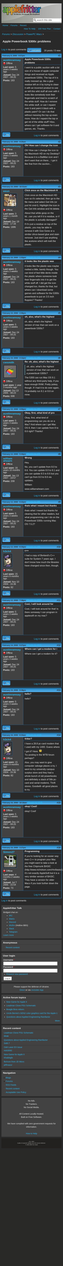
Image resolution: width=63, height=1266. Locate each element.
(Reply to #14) (35, 802)
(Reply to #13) (34, 735)
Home (5, 25)
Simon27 (9, 852)
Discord (12, 922)
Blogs (8, 1078)
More (57, 1021)
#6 (59, 358)
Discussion (17, 34)
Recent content (13, 947)
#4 (59, 257)
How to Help (31, 1133)
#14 (59, 735)
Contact (56, 29)
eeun (6, 191)
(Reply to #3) (33, 257)
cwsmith (8, 362)
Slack (11, 928)
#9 (59, 502)
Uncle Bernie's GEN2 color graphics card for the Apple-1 (32, 1013)
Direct (22, 990)
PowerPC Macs (34, 34)
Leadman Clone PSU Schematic (21, 1005)
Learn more (8, 935)
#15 (59, 802)
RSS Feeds (11, 1085)
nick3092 (8, 1050)
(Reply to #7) (33, 454)
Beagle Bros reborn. (15, 1009)
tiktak (6, 1036)
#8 (59, 454)
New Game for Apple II (16, 1002)
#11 (59, 600)
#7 (59, 409)
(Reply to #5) (33, 358)
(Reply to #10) (34, 600)
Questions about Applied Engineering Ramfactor (28, 1017)
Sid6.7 (7, 1043)
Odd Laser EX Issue (13, 1047)
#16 (59, 847)
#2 (59, 142)
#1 (59, 55)
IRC (11, 915)
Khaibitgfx (8, 1058)
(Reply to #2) (34, 186)
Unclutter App (37, 990)
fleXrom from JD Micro (14, 1062)
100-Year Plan (44, 29)
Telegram (13, 932)
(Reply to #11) (34, 645)
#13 (59, 690)
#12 (59, 645)
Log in (4, 49)
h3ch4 (7, 551)
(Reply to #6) (33, 409)
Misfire (12, 925)
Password (8, 967)
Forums (14, 25)
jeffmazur (8, 1065)
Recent (23, 25)
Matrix (12, 919)
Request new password (17, 974)
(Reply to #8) (33, 502)
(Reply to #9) (33, 547)
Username (9, 960)
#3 (59, 186)
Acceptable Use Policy (16, 1092)
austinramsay (12, 60)
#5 (59, 313)
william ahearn (7, 459)
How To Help (29, 29)
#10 (59, 547)
